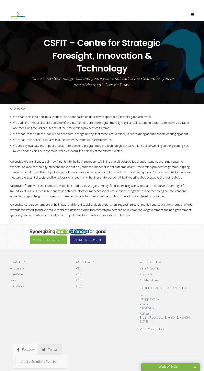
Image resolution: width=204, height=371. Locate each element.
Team (13, 270)
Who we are (17, 258)
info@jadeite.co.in (151, 289)
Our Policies (17, 276)
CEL (78, 258)
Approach (146, 264)
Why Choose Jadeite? (113, 231)
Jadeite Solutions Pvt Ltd (38, 352)
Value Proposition (150, 258)
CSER (79, 270)
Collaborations (149, 270)
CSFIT (79, 276)
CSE (78, 264)
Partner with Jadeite (155, 231)
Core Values (17, 264)
